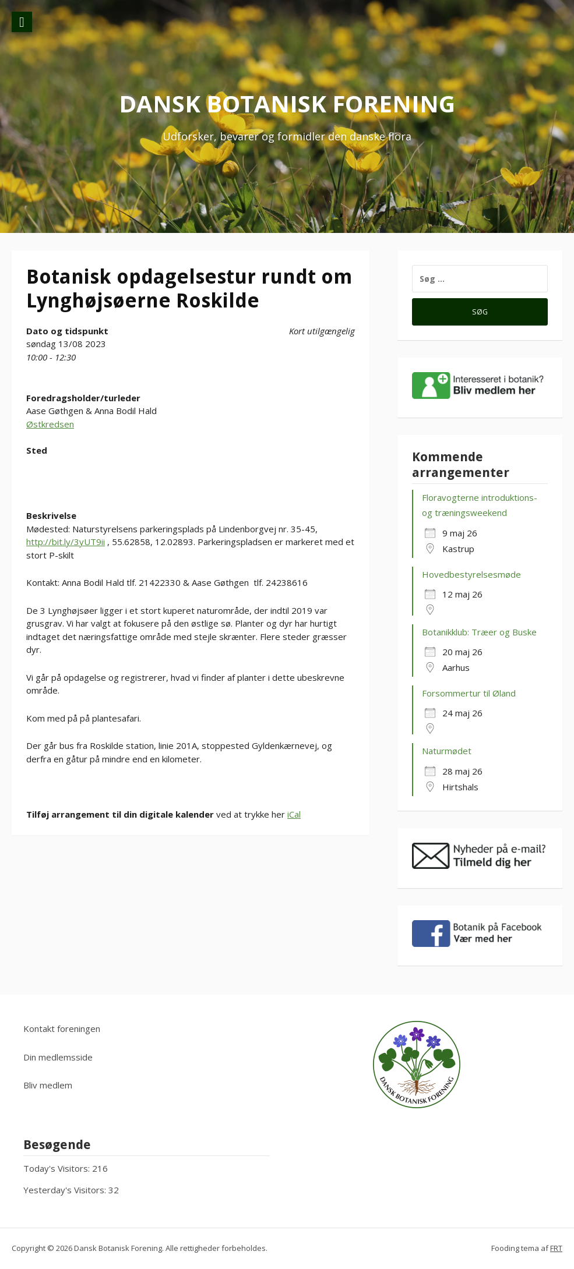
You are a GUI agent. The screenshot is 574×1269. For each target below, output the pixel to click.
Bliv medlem (47, 1085)
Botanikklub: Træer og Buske (479, 632)
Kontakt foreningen (61, 1028)
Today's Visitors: (57, 1168)
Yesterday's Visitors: (65, 1190)
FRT (556, 1248)
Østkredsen (50, 424)
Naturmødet (446, 751)
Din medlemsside (58, 1057)
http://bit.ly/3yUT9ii (65, 541)
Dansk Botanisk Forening (287, 103)
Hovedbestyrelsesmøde (471, 574)
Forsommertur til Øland (469, 693)
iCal (294, 814)
